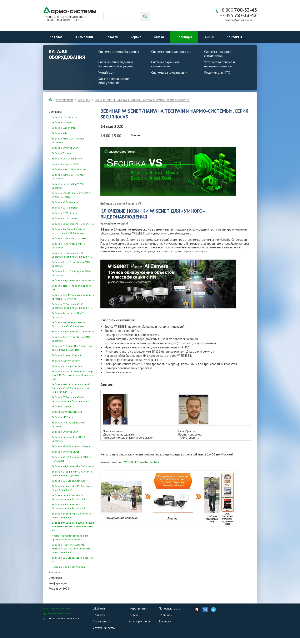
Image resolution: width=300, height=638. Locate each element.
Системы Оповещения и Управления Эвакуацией (115, 64)
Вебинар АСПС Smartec (65, 218)
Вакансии (165, 621)
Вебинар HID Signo (63, 417)
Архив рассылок (140, 621)
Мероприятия (64, 100)
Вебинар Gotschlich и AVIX (67, 158)
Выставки (54, 572)
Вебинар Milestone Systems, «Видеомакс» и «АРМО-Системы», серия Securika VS (71, 548)
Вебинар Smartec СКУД (65, 451)
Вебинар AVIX (59, 133)
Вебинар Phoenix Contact (66, 355)
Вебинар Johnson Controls (67, 366)
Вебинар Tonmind (62, 122)
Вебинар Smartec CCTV (65, 147)
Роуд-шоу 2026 (59, 588)
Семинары (55, 578)
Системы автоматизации (169, 72)
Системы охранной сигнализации (165, 64)
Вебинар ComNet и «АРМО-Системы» (73, 223)
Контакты (234, 37)
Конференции (58, 583)
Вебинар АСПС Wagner (65, 202)
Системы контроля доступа (171, 51)
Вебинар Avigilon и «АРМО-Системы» (73, 280)
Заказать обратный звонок (238, 20)
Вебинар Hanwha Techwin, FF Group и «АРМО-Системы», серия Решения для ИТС (72, 375)
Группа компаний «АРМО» (58, 613)
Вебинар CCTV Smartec (65, 207)
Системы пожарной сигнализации (218, 53)
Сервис (136, 37)
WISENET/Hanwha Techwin (142, 462)
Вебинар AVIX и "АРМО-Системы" (70, 169)
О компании (84, 37)
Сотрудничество (104, 628)
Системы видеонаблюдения (118, 51)
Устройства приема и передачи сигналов (219, 64)
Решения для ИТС (217, 72)
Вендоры (99, 615)
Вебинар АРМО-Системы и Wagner (71, 446)
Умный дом (106, 72)
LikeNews (99, 608)
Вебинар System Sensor (66, 360)
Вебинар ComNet (62, 406)
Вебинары (184, 37)
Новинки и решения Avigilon (68, 566)
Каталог (56, 37)
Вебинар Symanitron (64, 127)
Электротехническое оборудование (113, 81)
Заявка (159, 37)
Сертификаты (102, 621)
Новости (111, 37)
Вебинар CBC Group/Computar (69, 480)
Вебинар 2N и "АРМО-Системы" (69, 238)
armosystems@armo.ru (57, 608)
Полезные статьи (170, 608)
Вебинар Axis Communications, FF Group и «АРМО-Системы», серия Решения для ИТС (71, 388)
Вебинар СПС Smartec (64, 116)
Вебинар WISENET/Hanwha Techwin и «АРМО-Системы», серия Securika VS (142, 100)
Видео (133, 615)
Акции (209, 37)
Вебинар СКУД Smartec (65, 213)
